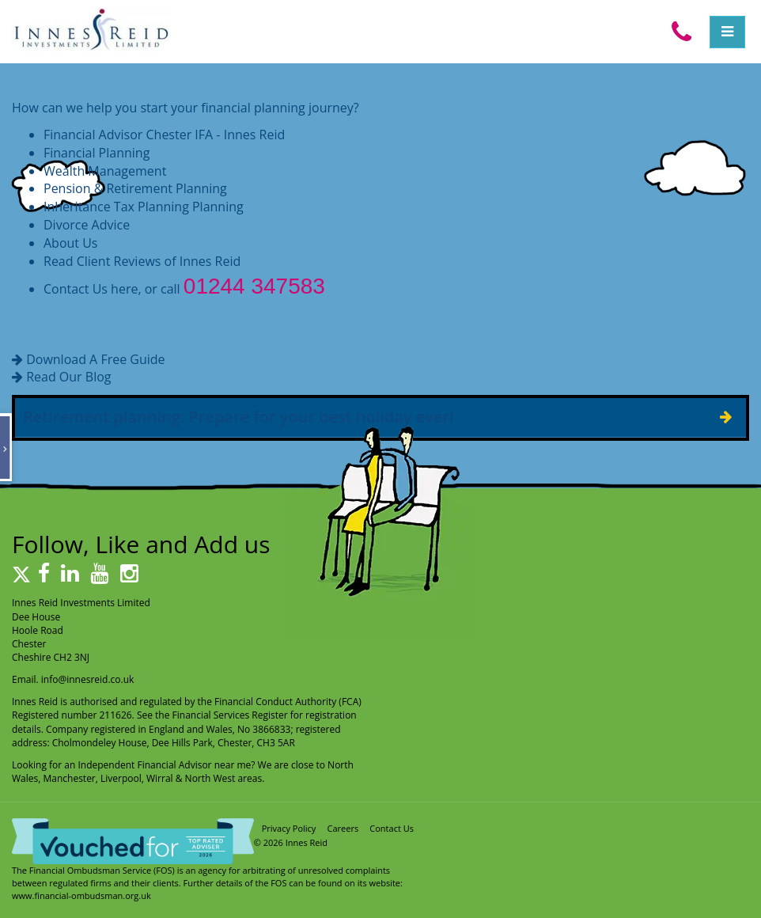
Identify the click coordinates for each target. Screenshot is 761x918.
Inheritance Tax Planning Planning (144, 206)
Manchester (69, 778)
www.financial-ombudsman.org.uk (81, 895)
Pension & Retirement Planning (135, 188)
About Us (71, 243)
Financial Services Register (230, 715)
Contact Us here (91, 289)
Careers (343, 828)
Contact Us (391, 828)
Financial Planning (97, 152)
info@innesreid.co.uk (87, 679)
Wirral (159, 778)
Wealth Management (105, 171)
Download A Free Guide (95, 359)
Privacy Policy (289, 828)
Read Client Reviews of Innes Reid (142, 261)
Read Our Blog (68, 376)
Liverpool (121, 778)
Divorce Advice (87, 224)
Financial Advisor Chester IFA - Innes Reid (164, 134)
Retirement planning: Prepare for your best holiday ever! (238, 416)
